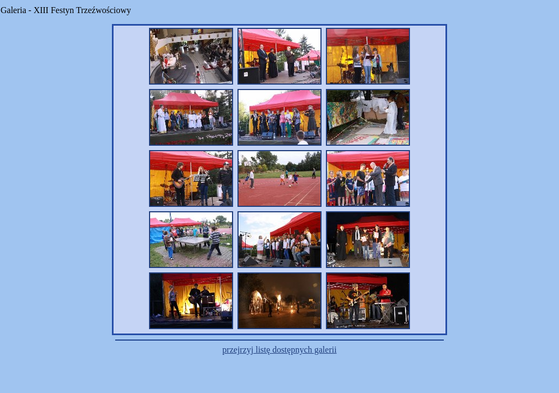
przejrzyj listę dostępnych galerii (279, 349)
